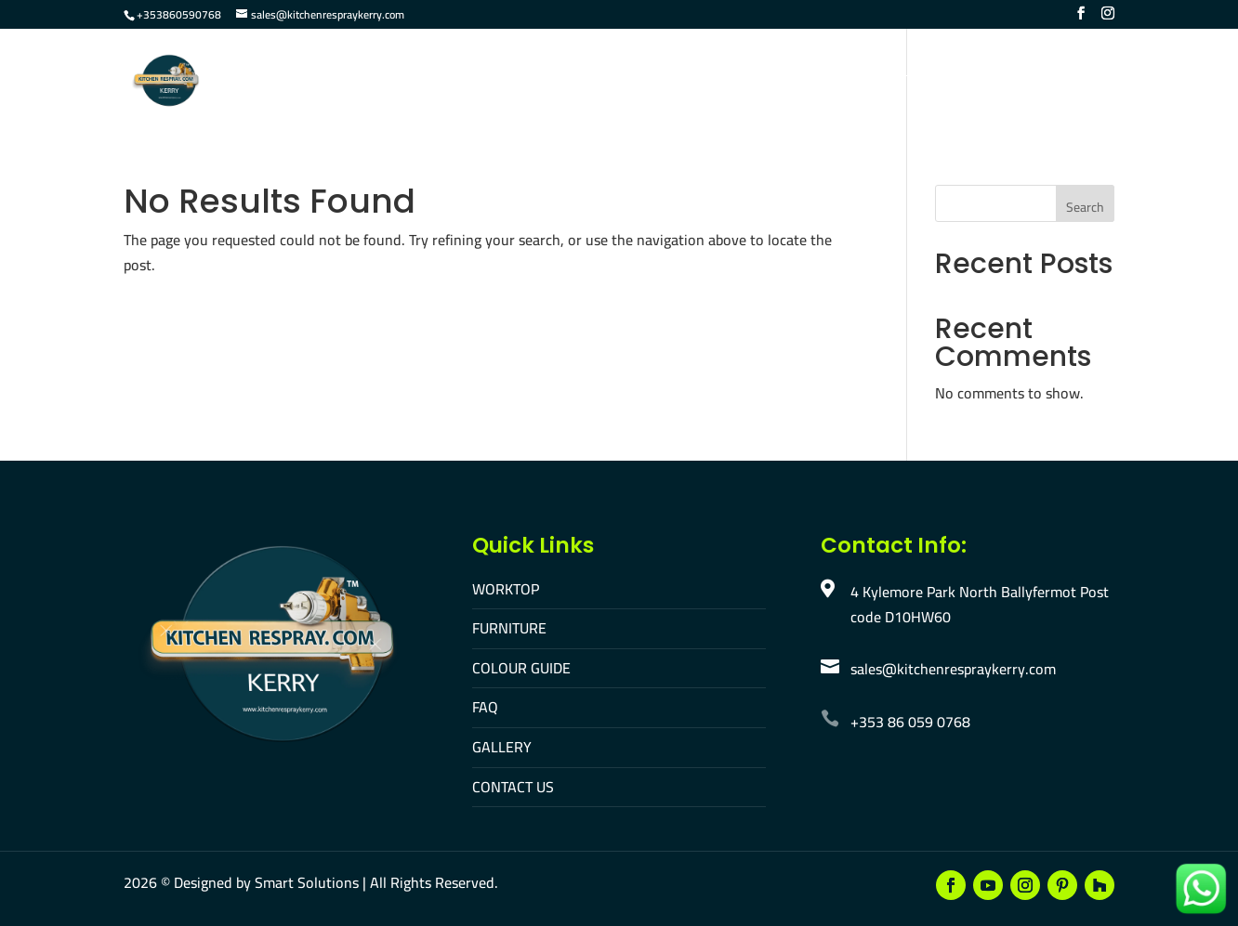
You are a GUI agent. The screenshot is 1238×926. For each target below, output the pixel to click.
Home (356, 82)
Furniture (530, 82)
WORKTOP (505, 589)
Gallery (793, 82)
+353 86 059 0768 (910, 722)
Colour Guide (640, 82)
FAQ (727, 82)
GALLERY (502, 747)
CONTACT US (513, 787)
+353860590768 (179, 14)
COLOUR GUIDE (521, 668)
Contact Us (888, 82)
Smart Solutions (307, 882)
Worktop (435, 82)
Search (1085, 207)
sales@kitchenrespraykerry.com (953, 669)
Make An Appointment (1034, 82)
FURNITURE (509, 628)
